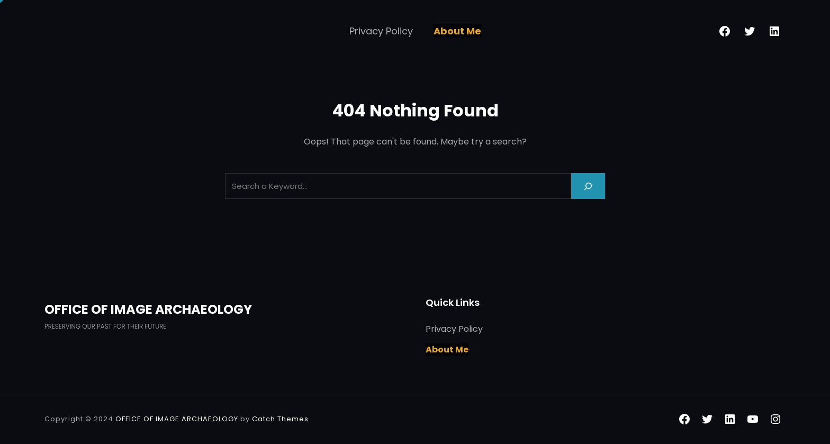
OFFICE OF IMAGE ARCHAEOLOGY (148, 309)
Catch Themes (280, 419)
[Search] (588, 186)
